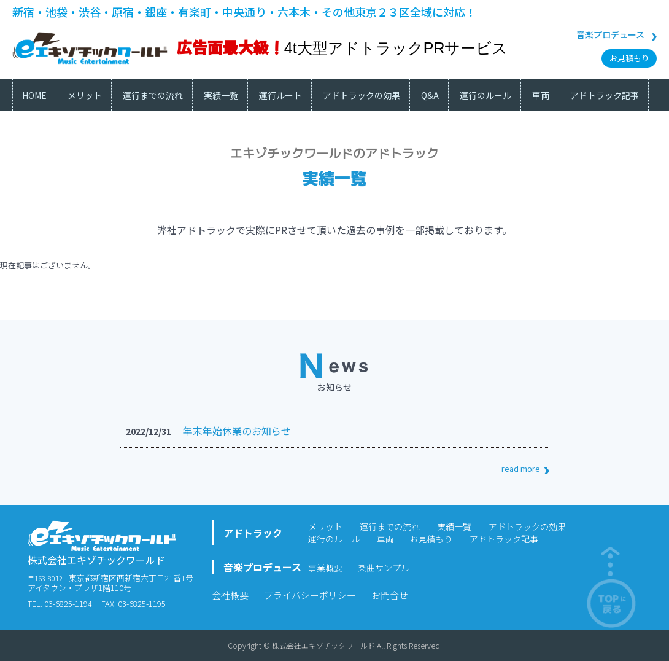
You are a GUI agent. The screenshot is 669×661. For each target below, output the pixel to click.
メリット (325, 526)
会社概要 (230, 595)
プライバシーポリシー (310, 595)
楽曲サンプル (383, 567)
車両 (385, 539)
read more (520, 468)
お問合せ (389, 595)
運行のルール (334, 539)
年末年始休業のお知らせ (237, 430)
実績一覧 (454, 526)
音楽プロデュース (610, 34)
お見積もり (629, 58)
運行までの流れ (390, 526)
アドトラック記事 (504, 539)
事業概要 (325, 567)
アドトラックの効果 (527, 526)
